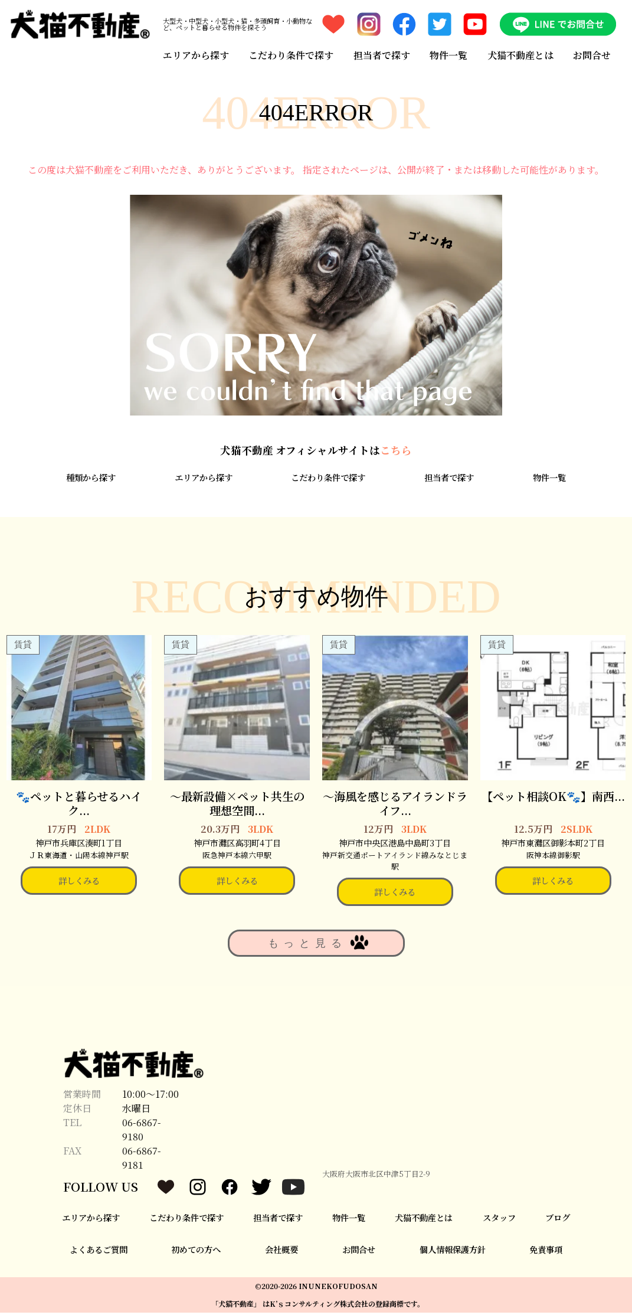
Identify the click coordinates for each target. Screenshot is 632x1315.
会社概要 (281, 1251)
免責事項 (545, 1251)
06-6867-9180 (141, 1131)
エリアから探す (195, 54)
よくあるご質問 (98, 1251)
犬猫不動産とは (520, 54)
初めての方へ (196, 1251)
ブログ (557, 1219)
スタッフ (499, 1219)
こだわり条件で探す (290, 54)
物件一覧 (448, 54)
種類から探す (91, 479)
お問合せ (592, 54)
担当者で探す (381, 54)
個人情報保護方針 (453, 1251)
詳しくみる (79, 882)
